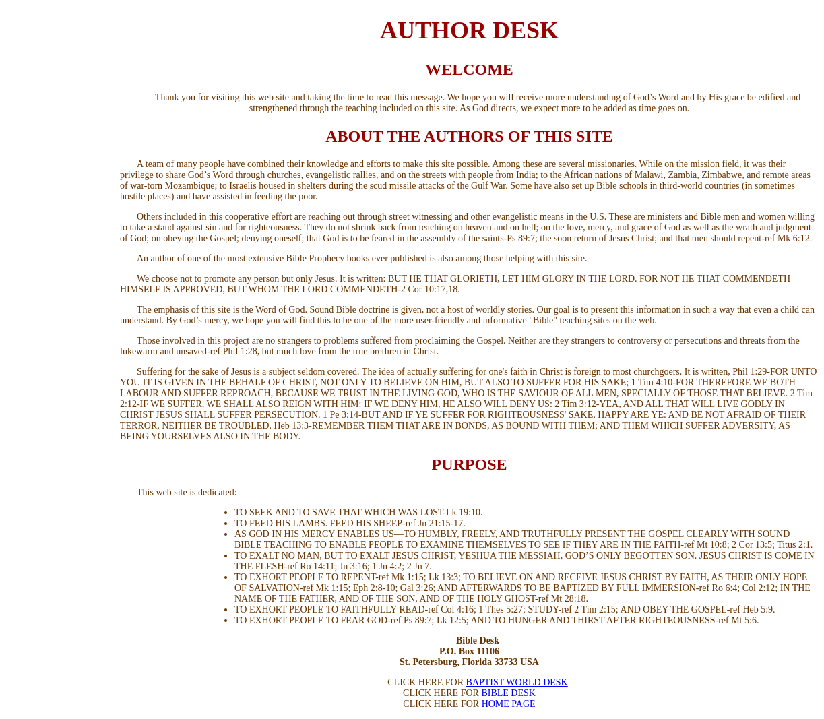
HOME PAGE (509, 704)
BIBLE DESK (508, 693)
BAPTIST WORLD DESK (517, 682)
